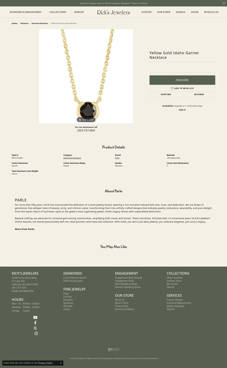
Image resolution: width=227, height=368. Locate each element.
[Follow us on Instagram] (36, 333)
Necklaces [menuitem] (68, 302)
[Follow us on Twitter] (35, 328)
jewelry (15, 23)
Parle (117, 158)
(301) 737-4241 (86, 130)
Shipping (166, 94)
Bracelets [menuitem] (67, 306)
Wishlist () (211, 12)
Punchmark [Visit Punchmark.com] (136, 358)
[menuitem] (113, 349)
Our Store (163, 12)
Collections (57, 12)
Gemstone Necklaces (40, 23)
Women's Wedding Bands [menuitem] (127, 287)
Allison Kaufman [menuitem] (175, 277)
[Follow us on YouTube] (35, 317)
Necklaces (25, 23)
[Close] (224, 3)
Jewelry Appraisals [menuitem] (175, 306)
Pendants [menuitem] (68, 299)
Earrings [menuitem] (67, 296)
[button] (36, 273)
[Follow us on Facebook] (35, 323)
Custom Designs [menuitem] (175, 299)
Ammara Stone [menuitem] (174, 280)
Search (180, 12)
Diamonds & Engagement (26, 12)
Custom (147, 12)
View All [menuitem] (170, 287)
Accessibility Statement (149, 358)
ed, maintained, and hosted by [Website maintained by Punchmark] (121, 358)
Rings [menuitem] (66, 293)
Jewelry (79, 12)
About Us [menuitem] (119, 299)
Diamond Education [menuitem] (73, 280)
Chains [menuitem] (66, 309)
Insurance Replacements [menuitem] (179, 302)
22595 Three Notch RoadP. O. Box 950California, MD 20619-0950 (25, 284)
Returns (199, 94)
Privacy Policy (45, 363)
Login (195, 12)
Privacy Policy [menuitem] (121, 306)
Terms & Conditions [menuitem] (124, 309)
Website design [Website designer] (105, 358)
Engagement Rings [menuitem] (124, 280)
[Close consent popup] (61, 363)
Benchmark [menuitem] (172, 283)
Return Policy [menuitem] (121, 302)
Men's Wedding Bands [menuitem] (126, 283)
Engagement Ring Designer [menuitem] (128, 277)
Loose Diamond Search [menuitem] (74, 277)
